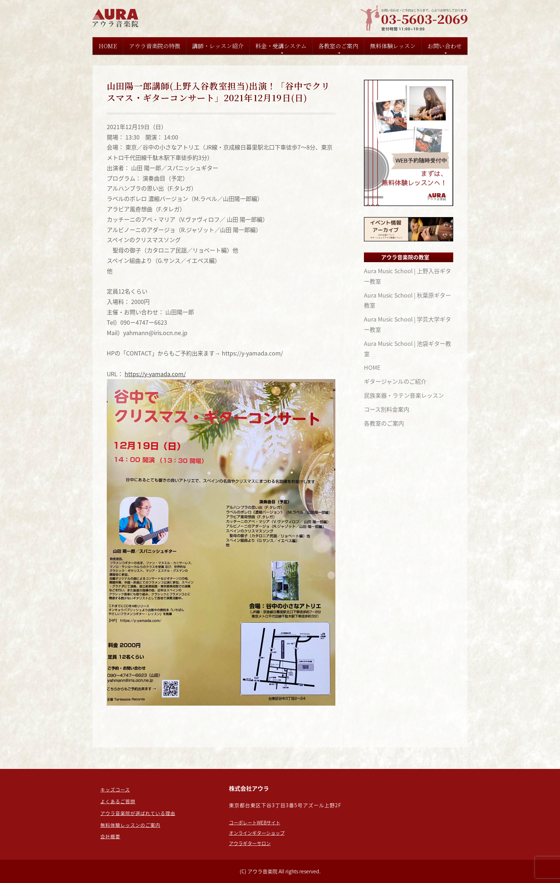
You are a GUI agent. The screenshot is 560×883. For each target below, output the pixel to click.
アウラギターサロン (250, 843)
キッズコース (115, 789)
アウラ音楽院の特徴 (154, 46)
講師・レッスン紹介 (218, 46)
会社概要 (110, 836)
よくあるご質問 (117, 801)
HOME (108, 46)
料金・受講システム (280, 46)
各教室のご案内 (338, 46)
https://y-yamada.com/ (155, 373)
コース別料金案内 (386, 409)
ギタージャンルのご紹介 (395, 381)
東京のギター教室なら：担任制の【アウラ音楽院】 (116, 18)
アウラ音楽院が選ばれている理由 (137, 813)
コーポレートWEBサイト (254, 822)
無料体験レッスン (393, 46)
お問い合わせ (445, 46)
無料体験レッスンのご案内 (130, 824)
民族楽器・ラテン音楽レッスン (404, 395)
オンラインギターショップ (257, 832)
